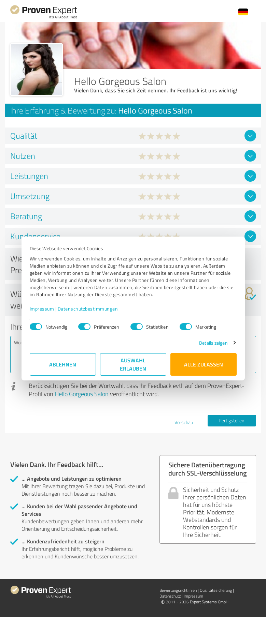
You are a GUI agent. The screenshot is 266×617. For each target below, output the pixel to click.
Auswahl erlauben (133, 364)
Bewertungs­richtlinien (178, 590)
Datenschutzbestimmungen (88, 308)
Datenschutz (170, 596)
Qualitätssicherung (216, 590)
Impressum (42, 308)
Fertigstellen (231, 420)
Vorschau (183, 422)
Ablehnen (62, 364)
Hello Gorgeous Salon (82, 394)
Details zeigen (213, 343)
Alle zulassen (203, 364)
